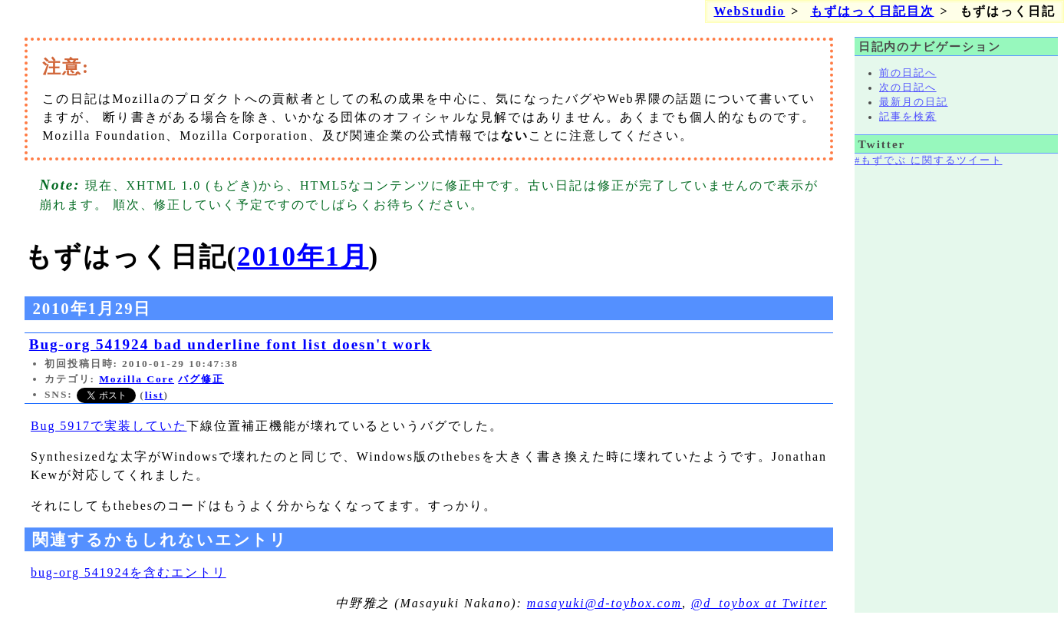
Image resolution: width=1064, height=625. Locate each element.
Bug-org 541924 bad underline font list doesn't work (230, 344)
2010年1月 (302, 257)
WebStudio (749, 11)
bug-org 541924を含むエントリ (128, 572)
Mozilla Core (136, 379)
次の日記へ (908, 87)
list (154, 395)
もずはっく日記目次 (872, 11)
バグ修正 (201, 379)
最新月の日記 (913, 102)
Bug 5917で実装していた (108, 425)
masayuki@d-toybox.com (604, 603)
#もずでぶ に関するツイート (928, 160)
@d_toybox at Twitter (759, 603)
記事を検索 (908, 116)
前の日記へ (908, 73)
